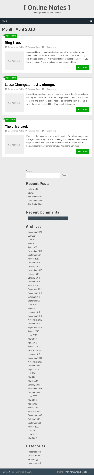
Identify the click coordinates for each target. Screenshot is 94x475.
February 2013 (34, 285)
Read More (82, 67)
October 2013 (34, 282)
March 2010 (33, 346)
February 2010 (34, 350)
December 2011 (35, 293)
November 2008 (35, 388)
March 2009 (33, 381)
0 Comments (51, 47)
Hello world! (33, 189)
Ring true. (13, 42)
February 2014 (34, 274)
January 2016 (34, 266)
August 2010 (33, 331)
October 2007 (34, 419)
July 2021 (32, 236)
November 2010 (35, 320)
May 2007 (32, 438)
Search (29, 171)
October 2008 (34, 392)
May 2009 (32, 377)
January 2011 (34, 312)
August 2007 (33, 427)
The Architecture (35, 197)
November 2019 (35, 251)
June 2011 (32, 304)
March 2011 (33, 308)
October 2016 (34, 262)
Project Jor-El (34, 455)
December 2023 (35, 232)
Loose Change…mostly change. (30, 84)
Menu (4, 21)
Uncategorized (34, 463)
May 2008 (32, 400)
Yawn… (31, 193)
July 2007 (32, 430)
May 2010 (32, 339)
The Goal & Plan (35, 204)
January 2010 (34, 354)
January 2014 (34, 278)
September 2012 (35, 289)
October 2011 (34, 297)
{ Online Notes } (47, 7)
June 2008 (32, 396)
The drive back (16, 126)
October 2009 (34, 366)
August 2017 (33, 259)
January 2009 (34, 385)
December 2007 (35, 415)
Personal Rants (34, 47)
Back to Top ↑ (86, 472)
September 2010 (35, 327)
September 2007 (35, 423)
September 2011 (35, 301)
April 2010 (32, 343)
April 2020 (32, 247)
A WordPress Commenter (39, 218)
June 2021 (32, 240)
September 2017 (35, 255)
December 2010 (35, 316)
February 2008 (34, 411)
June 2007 (32, 434)
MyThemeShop (72, 472)
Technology (33, 459)
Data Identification (36, 200)
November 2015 (35, 270)
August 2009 (33, 369)
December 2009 (35, 358)
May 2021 (32, 243)
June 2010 (32, 335)
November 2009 (35, 362)
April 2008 (32, 404)
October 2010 (34, 324)
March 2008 (33, 408)
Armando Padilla (17, 47)
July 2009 (32, 373)
